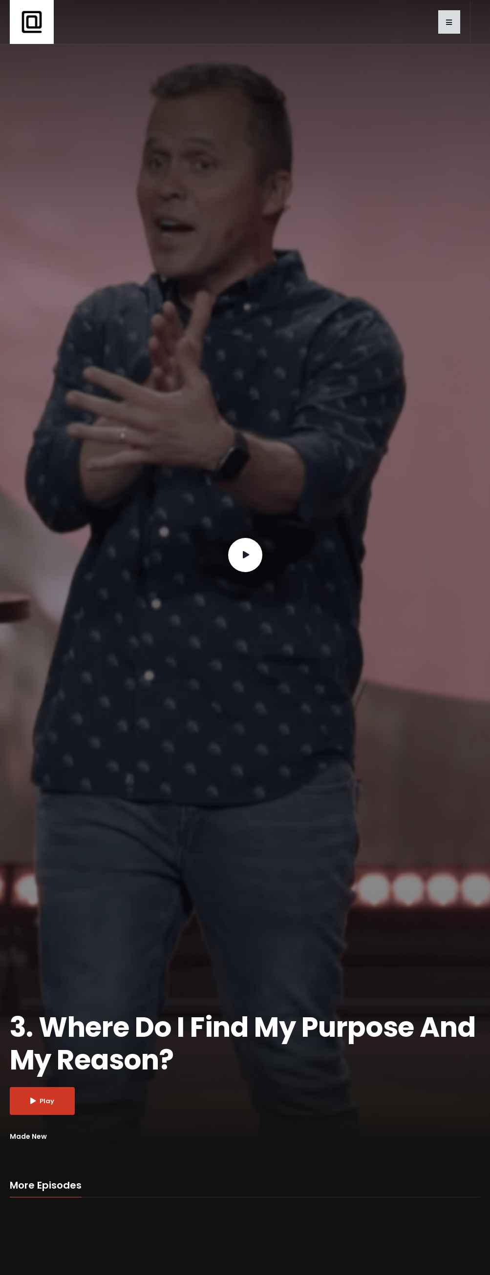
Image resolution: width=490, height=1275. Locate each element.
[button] (449, 22)
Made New (28, 1136)
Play (42, 1101)
